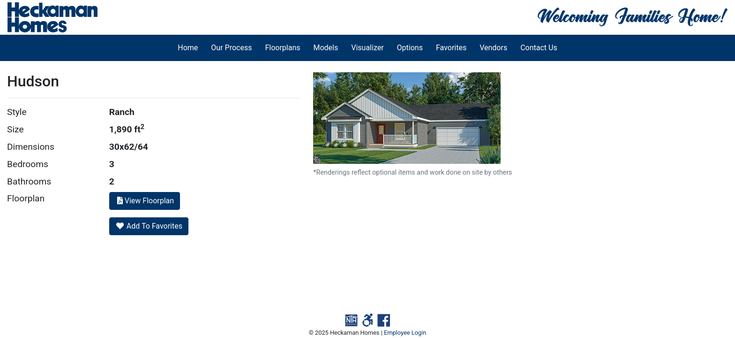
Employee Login (405, 332)
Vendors (493, 47)
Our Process (231, 47)
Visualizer (367, 47)
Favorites (451, 47)
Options (410, 47)
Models (326, 47)
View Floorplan (144, 200)
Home (188, 47)
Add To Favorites (148, 226)
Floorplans (282, 47)
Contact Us (538, 47)
